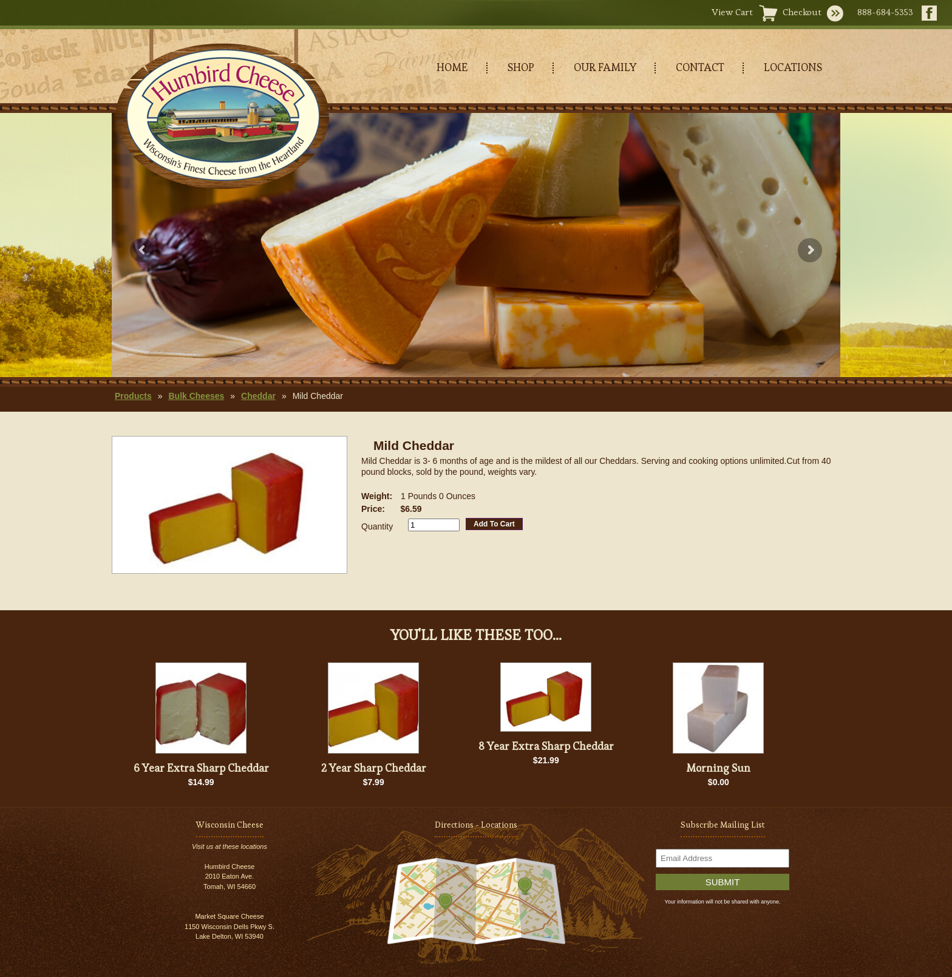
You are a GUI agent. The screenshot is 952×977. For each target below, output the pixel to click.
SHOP (521, 67)
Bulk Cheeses (196, 396)
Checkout (802, 12)
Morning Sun (718, 768)
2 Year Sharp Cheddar (373, 768)
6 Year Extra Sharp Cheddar (201, 768)
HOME (452, 67)
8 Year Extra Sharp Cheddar (546, 746)
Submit (723, 882)
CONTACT (700, 67)
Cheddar (258, 396)
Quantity (377, 526)
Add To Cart (494, 524)
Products (133, 396)
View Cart (732, 12)
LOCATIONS (793, 67)
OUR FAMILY (605, 67)
